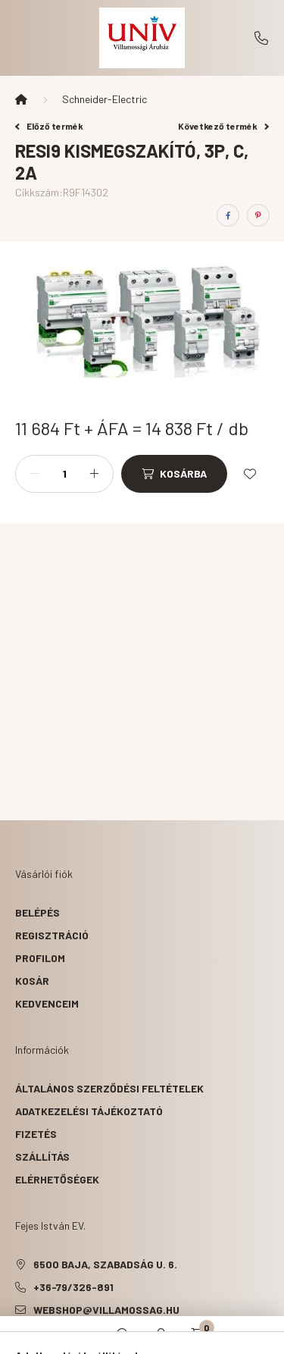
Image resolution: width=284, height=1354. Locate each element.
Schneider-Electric (104, 98)
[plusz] (94, 473)
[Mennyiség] (64, 474)
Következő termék (223, 126)
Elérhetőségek (57, 1179)
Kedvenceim (47, 1003)
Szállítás (42, 1156)
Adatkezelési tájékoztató (89, 1111)
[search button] (123, 1335)
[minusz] (34, 473)
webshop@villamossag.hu (106, 1309)
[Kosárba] (174, 474)
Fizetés (36, 1133)
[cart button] (199, 1335)
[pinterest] (258, 215)
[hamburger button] (85, 1335)
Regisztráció (52, 935)
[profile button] (161, 1335)
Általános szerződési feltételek (109, 1088)
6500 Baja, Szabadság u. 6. (105, 1264)
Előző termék (49, 126)
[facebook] (228, 215)
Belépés (37, 912)
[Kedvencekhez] (250, 474)
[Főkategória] (21, 99)
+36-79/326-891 (261, 38)
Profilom (40, 957)
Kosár (32, 980)
